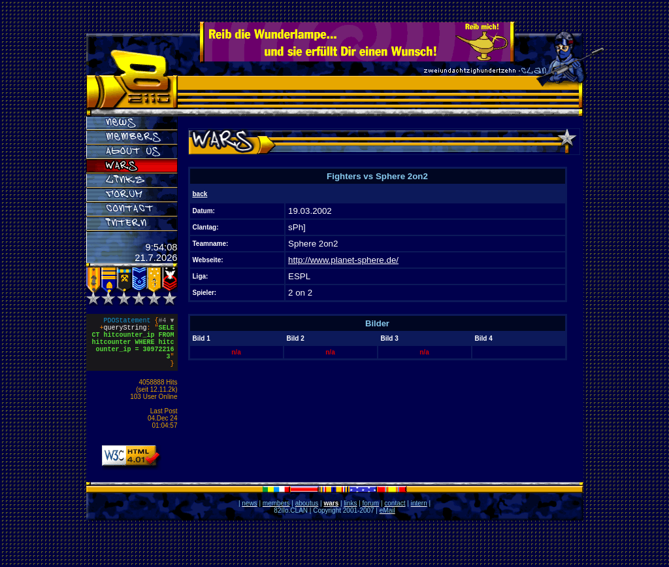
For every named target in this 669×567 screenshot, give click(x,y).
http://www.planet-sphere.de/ (343, 260)
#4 (166, 321)
